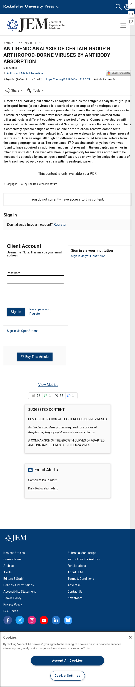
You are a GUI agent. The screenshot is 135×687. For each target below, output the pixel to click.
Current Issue (12, 559)
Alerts (7, 572)
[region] (67, 659)
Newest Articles (14, 552)
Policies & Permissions (18, 585)
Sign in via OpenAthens (22, 331)
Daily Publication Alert (43, 488)
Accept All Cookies (67, 660)
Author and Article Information (23, 73)
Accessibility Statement (19, 591)
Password (13, 272)
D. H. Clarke (10, 67)
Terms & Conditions (81, 578)
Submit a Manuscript (82, 552)
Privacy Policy (12, 604)
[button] (119, 7)
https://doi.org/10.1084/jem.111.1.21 (68, 79)
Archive (8, 565)
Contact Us (75, 591)
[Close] (130, 637)
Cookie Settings (67, 676)
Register (60, 224)
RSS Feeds (10, 610)
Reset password (40, 309)
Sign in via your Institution (88, 256)
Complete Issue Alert (42, 480)
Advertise (74, 585)
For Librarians (77, 565)
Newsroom (75, 598)
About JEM (75, 572)
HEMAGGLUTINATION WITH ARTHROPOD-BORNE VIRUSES (67, 419)
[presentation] (39, 297)
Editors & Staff (13, 578)
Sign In (16, 312)
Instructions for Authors (84, 559)
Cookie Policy (12, 598)
